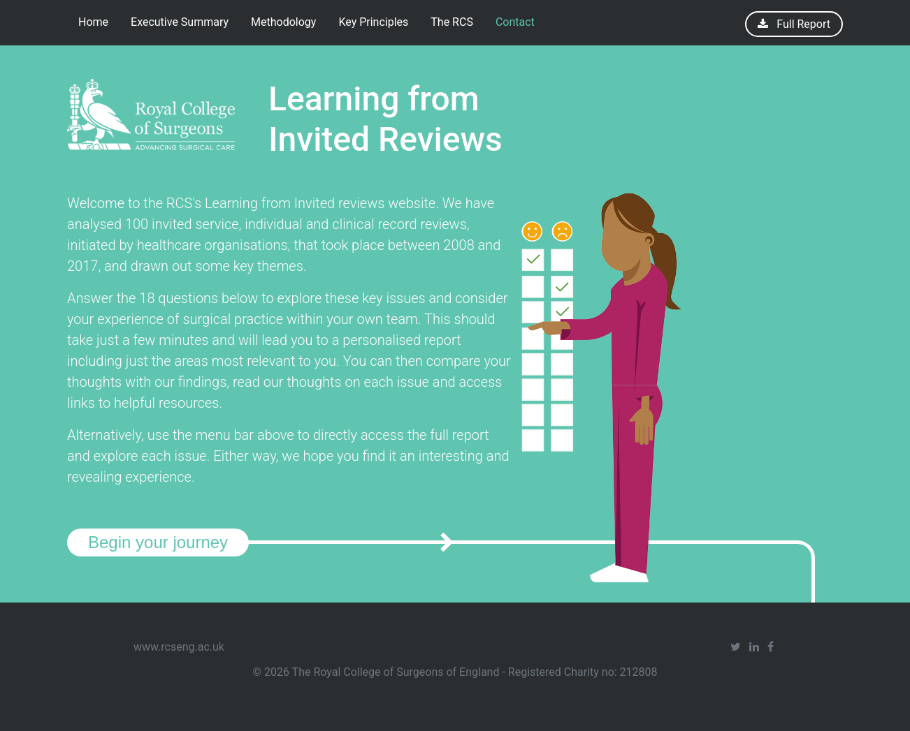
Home (93, 22)
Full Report (802, 24)
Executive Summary (180, 22)
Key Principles (373, 22)
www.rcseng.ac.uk (178, 647)
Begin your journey (158, 542)
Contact (515, 22)
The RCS (452, 22)
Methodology (283, 22)
